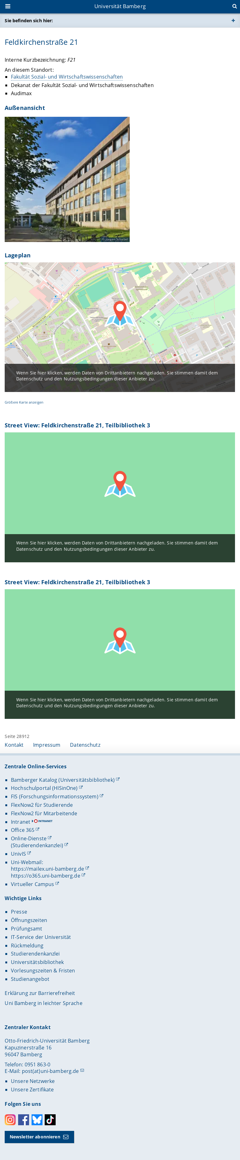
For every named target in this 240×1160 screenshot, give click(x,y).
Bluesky (37, 1119)
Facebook (23, 1119)
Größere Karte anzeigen (24, 402)
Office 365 (22, 830)
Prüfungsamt (26, 928)
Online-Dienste (29, 838)
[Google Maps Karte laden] (120, 497)
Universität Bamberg (120, 6)
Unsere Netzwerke (33, 1081)
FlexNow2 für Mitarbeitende (44, 813)
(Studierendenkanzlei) (37, 845)
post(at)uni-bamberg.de (50, 1071)
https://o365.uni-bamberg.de (45, 875)
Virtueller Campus (32, 884)
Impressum (46, 744)
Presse (19, 911)
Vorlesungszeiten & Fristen (43, 970)
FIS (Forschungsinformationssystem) (54, 796)
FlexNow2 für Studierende (42, 805)
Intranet (20, 821)
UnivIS (18, 853)
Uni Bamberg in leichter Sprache (43, 1003)
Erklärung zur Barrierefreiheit (40, 993)
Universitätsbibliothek (37, 962)
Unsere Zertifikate (32, 1089)
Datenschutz (85, 744)
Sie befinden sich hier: (29, 20)
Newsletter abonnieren (35, 1137)
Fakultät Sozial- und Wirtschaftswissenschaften (67, 76)
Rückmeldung (27, 945)
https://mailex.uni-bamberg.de (47, 868)
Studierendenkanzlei (35, 953)
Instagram (10, 1119)
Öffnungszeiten (29, 920)
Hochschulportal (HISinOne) (44, 788)
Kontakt (14, 744)
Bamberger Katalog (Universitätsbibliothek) (63, 779)
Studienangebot (30, 979)
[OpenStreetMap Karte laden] (120, 327)
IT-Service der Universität (41, 937)
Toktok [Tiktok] (50, 1119)
